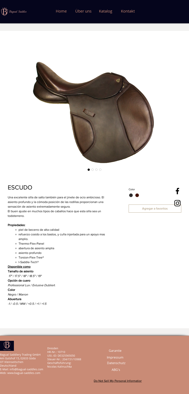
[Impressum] (115, 357)
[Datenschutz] (116, 363)
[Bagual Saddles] (177, 191)
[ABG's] (116, 370)
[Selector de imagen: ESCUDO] (89, 170)
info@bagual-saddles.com (26, 369)
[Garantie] (115, 351)
